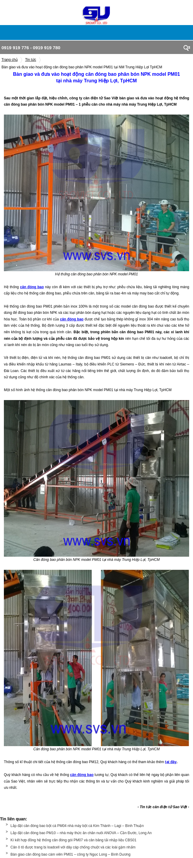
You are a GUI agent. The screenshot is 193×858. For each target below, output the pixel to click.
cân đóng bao (82, 775)
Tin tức (30, 60)
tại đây (171, 762)
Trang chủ (9, 60)
